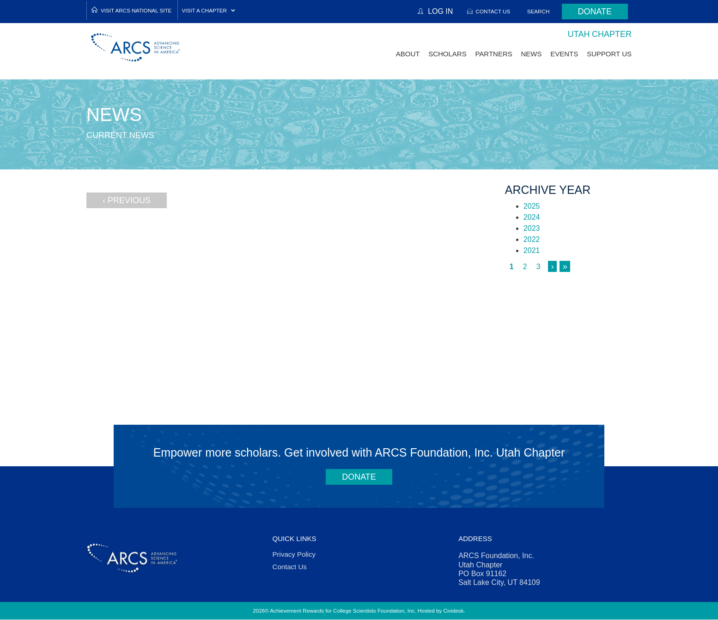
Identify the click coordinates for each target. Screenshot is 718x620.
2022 (531, 239)
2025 (531, 206)
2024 (531, 217)
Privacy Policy (294, 554)
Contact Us (492, 11)
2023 (531, 228)
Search (538, 11)
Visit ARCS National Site (136, 10)
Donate (595, 11)
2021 (531, 250)
